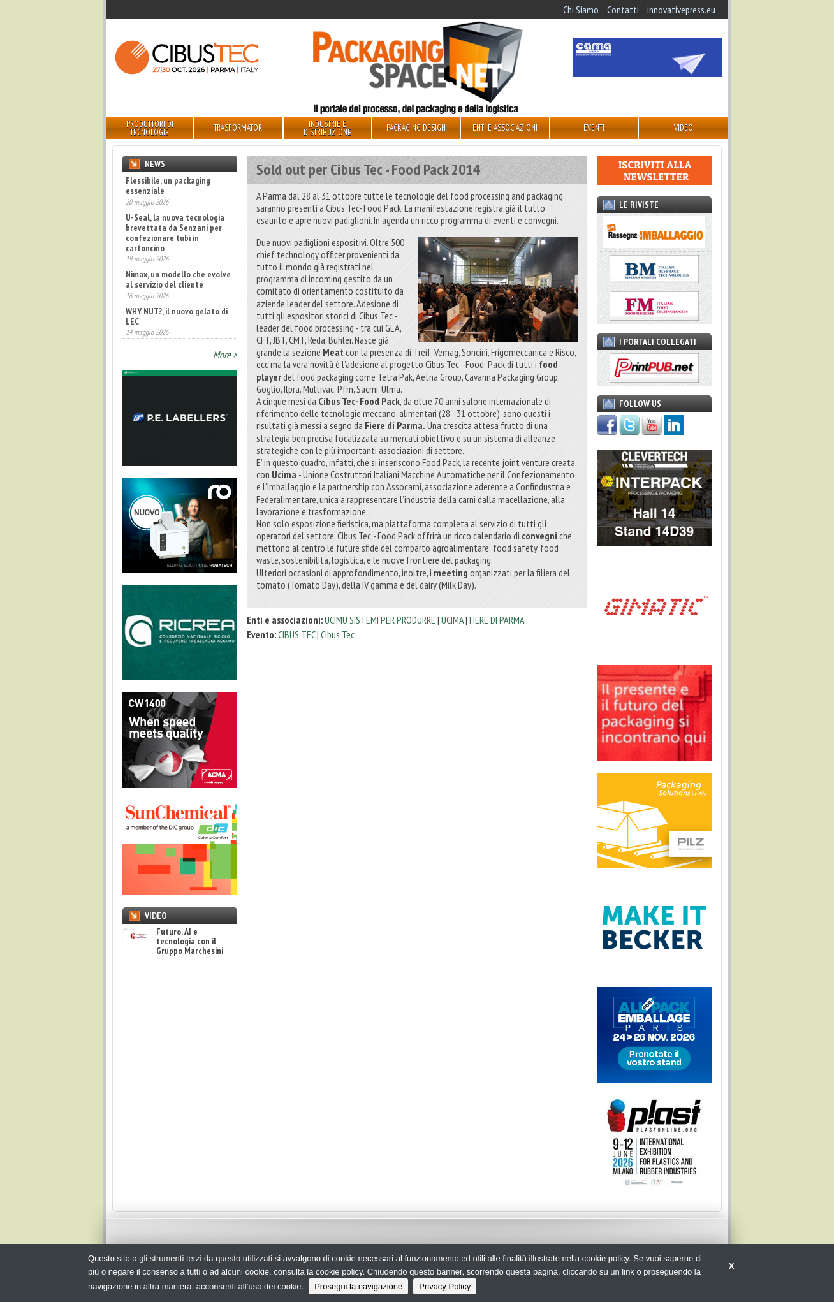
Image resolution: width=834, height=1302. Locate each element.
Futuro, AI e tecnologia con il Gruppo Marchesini (172, 941)
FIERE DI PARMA (497, 619)
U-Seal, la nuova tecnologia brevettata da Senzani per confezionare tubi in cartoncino (175, 232)
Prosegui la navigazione (358, 1286)
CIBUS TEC (296, 634)
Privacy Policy (445, 1286)
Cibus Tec (338, 634)
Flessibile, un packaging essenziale (168, 185)
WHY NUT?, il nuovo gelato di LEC (177, 316)
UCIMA (453, 619)
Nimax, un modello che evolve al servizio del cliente (178, 279)
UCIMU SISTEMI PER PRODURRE (380, 619)
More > (225, 354)
